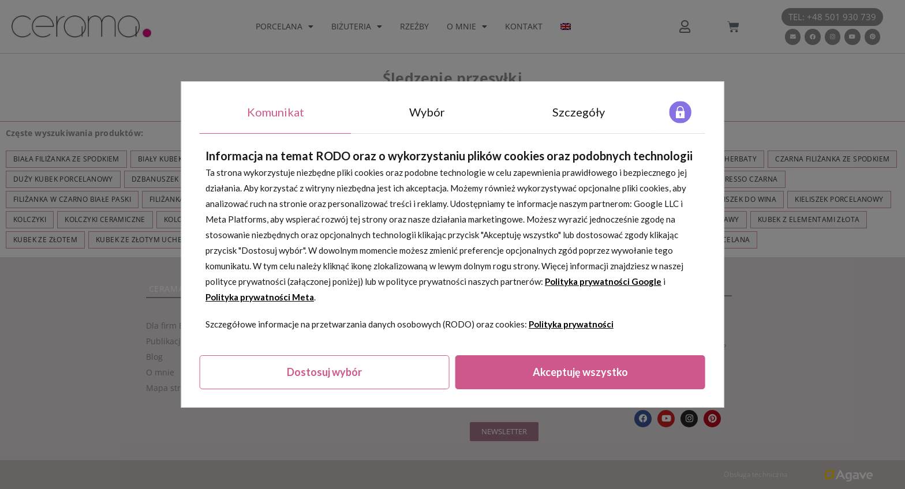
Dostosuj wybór (324, 372)
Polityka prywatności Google (603, 281)
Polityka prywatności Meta (259, 297)
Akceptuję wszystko (580, 372)
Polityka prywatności (571, 324)
